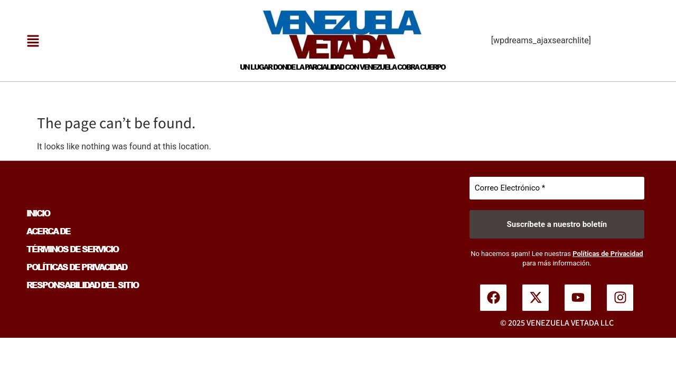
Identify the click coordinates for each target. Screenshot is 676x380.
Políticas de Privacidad (607, 254)
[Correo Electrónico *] (557, 188)
